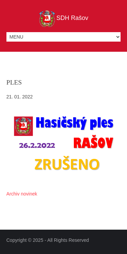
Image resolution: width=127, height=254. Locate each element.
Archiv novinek (21, 194)
